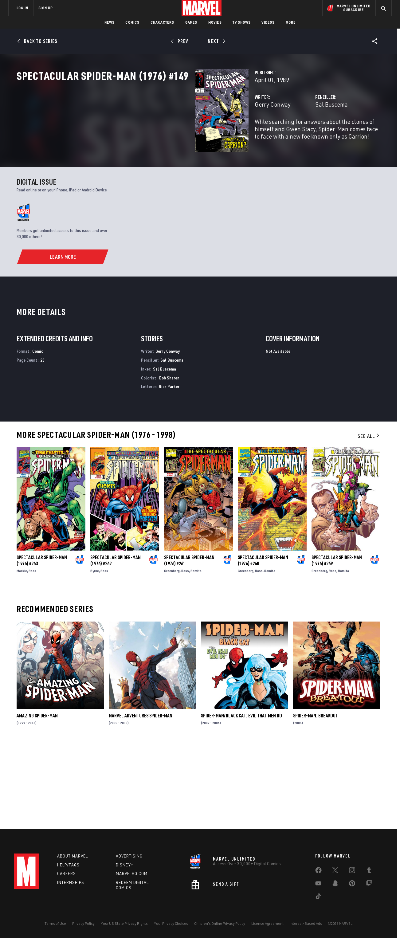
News (109, 22)
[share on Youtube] (318, 884)
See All (369, 518)
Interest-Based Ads (306, 923)
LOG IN (22, 8)
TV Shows (242, 22)
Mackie (22, 653)
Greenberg (172, 653)
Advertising (129, 856)
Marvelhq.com (131, 873)
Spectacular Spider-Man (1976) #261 (189, 643)
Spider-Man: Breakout (315, 798)
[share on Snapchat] (335, 884)
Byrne (94, 653)
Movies (215, 22)
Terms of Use (55, 923)
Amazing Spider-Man (37, 798)
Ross (32, 653)
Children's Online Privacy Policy (219, 923)
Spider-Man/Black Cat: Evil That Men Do (241, 798)
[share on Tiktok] (318, 897)
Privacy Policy (83, 923)
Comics (132, 22)
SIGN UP (45, 8)
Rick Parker (169, 468)
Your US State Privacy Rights (124, 923)
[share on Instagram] (352, 871)
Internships (70, 882)
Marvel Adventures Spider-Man (140, 798)
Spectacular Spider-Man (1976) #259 (337, 643)
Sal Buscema (269, 131)
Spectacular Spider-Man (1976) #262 (115, 643)
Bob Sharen (169, 459)
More (291, 22)
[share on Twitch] (369, 884)
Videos (267, 22)
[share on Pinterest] (352, 884)
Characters (162, 22)
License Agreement (267, 923)
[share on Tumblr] (369, 871)
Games (191, 22)
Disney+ (124, 864)
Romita (196, 653)
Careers (66, 873)
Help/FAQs (68, 864)
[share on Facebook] (318, 872)
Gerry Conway (148, 131)
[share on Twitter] (335, 871)
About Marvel (72, 856)
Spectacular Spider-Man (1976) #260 (263, 643)
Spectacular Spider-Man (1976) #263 (42, 643)
